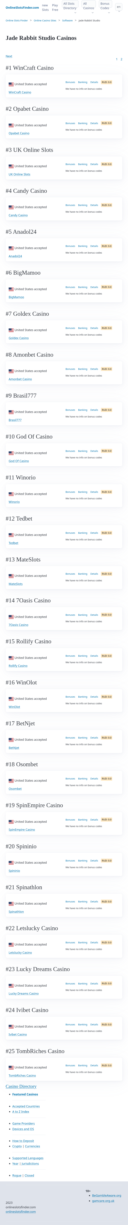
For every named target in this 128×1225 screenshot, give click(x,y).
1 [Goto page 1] (117, 59)
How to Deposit (23, 1141)
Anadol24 (15, 256)
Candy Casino (18, 215)
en (118, 7)
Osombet (15, 789)
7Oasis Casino (18, 625)
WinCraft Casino (20, 92)
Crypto (17, 1146)
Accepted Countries (26, 1106)
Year (15, 1164)
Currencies (32, 1146)
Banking (82, 82)
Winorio (14, 502)
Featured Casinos (25, 1094)
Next (9, 56)
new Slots (45, 7)
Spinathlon (16, 912)
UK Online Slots (19, 174)
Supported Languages (28, 1158)
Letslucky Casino (20, 953)
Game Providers (23, 1123)
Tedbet (13, 543)
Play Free (55, 7)
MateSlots (16, 584)
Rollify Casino (18, 666)
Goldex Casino (19, 338)
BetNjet (14, 748)
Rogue (16, 1175)
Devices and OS (23, 1129)
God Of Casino (19, 461)
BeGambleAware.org (106, 1195)
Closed (29, 1175)
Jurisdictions (30, 1164)
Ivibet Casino (18, 1034)
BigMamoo (16, 297)
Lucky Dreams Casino (24, 993)
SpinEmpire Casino (22, 830)
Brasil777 (15, 420)
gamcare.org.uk (103, 1201)
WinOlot (14, 707)
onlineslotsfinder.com (21, 1212)
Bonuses (70, 82)
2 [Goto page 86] (121, 59)
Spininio (14, 871)
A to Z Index (20, 1112)
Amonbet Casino (20, 379)
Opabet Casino (19, 133)
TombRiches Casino (22, 1075)
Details (94, 82)
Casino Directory (21, 1086)
